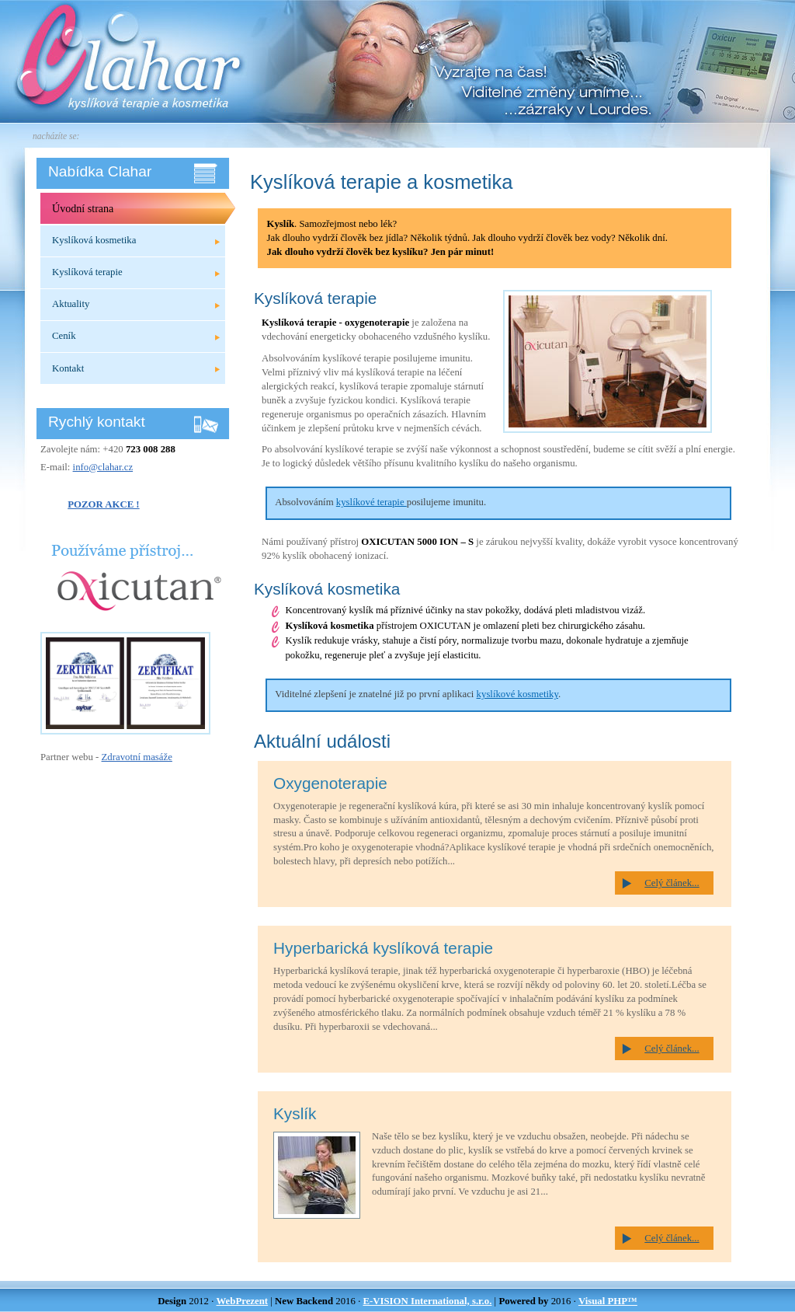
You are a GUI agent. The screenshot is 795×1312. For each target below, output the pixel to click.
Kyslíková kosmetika (94, 240)
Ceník (64, 335)
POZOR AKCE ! (103, 504)
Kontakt (68, 368)
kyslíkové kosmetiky (517, 694)
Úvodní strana (82, 208)
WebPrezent (243, 1301)
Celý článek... (671, 883)
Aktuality (70, 303)
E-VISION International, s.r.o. (427, 1301)
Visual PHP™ (607, 1301)
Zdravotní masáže (137, 757)
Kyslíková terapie (87, 272)
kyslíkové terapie (371, 502)
